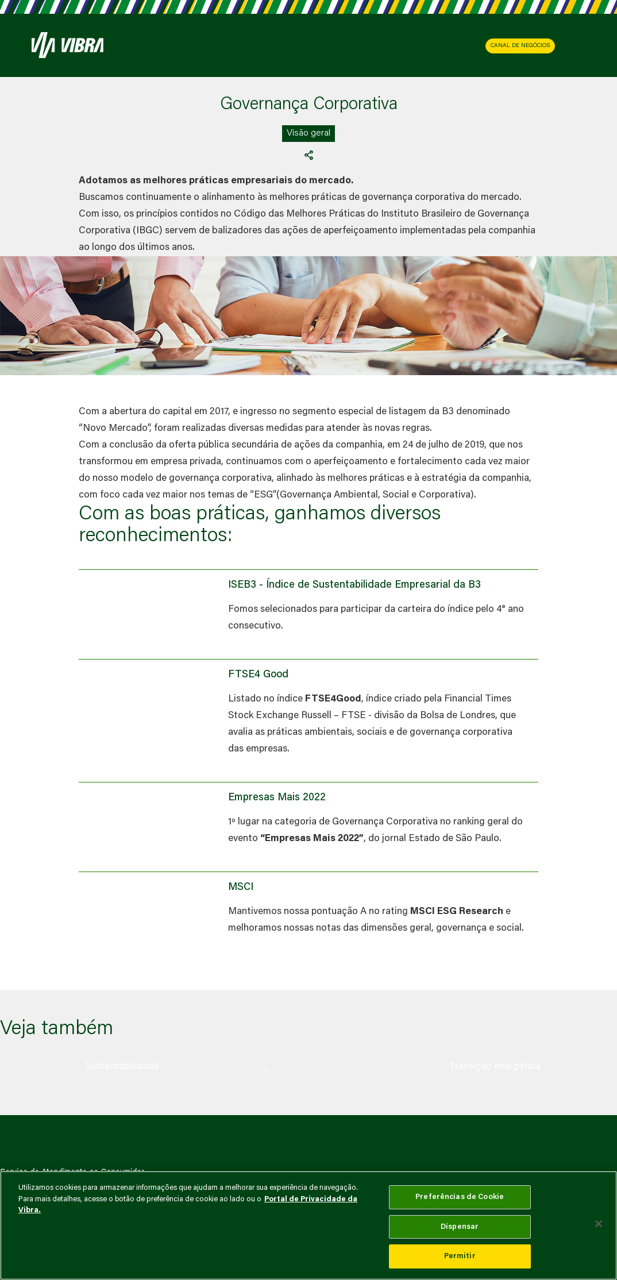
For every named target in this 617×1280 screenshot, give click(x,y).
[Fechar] (598, 1223)
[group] (122, 1066)
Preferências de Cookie (459, 1197)
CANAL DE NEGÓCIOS (520, 46)
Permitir (460, 1256)
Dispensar (460, 1227)
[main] (308, 1225)
